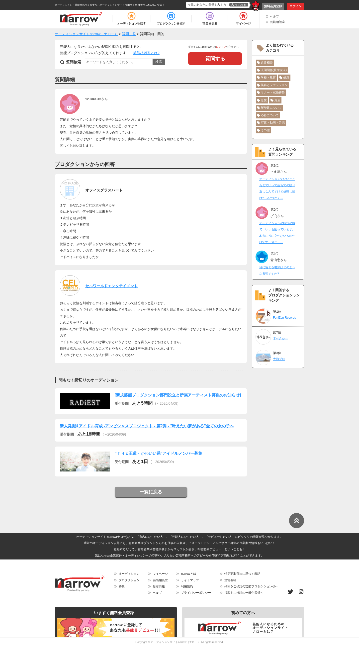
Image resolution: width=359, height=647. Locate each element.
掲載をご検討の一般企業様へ (243, 592)
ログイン (295, 6)
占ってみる (238, 4)
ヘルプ (274, 16)
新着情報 (159, 586)
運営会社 (230, 580)
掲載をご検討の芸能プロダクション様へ (251, 586)
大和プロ (279, 359)
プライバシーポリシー (196, 592)
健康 (286, 77)
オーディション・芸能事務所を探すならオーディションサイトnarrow (93, 4)
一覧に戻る (151, 491)
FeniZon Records (284, 317)
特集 (122, 586)
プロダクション (129, 580)
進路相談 (267, 62)
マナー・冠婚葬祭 (273, 92)
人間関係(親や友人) (274, 70)
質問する (215, 58)
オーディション (129, 573)
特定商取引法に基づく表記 (242, 573)
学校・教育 (268, 77)
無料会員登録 (273, 6)
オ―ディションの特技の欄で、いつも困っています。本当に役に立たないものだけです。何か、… (277, 232)
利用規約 (187, 586)
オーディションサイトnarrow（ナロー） (175, 642)
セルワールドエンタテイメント (111, 286)
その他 (265, 130)
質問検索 (73, 62)
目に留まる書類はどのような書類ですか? (277, 270)
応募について (270, 115)
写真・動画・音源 (273, 122)
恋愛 (264, 100)
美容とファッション (274, 85)
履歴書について (271, 107)
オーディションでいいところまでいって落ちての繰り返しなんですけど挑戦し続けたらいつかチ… (277, 188)
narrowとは (188, 573)
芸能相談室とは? (146, 53)
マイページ (160, 573)
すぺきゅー (280, 338)
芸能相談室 (277, 22)
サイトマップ (190, 580)
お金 (277, 100)
